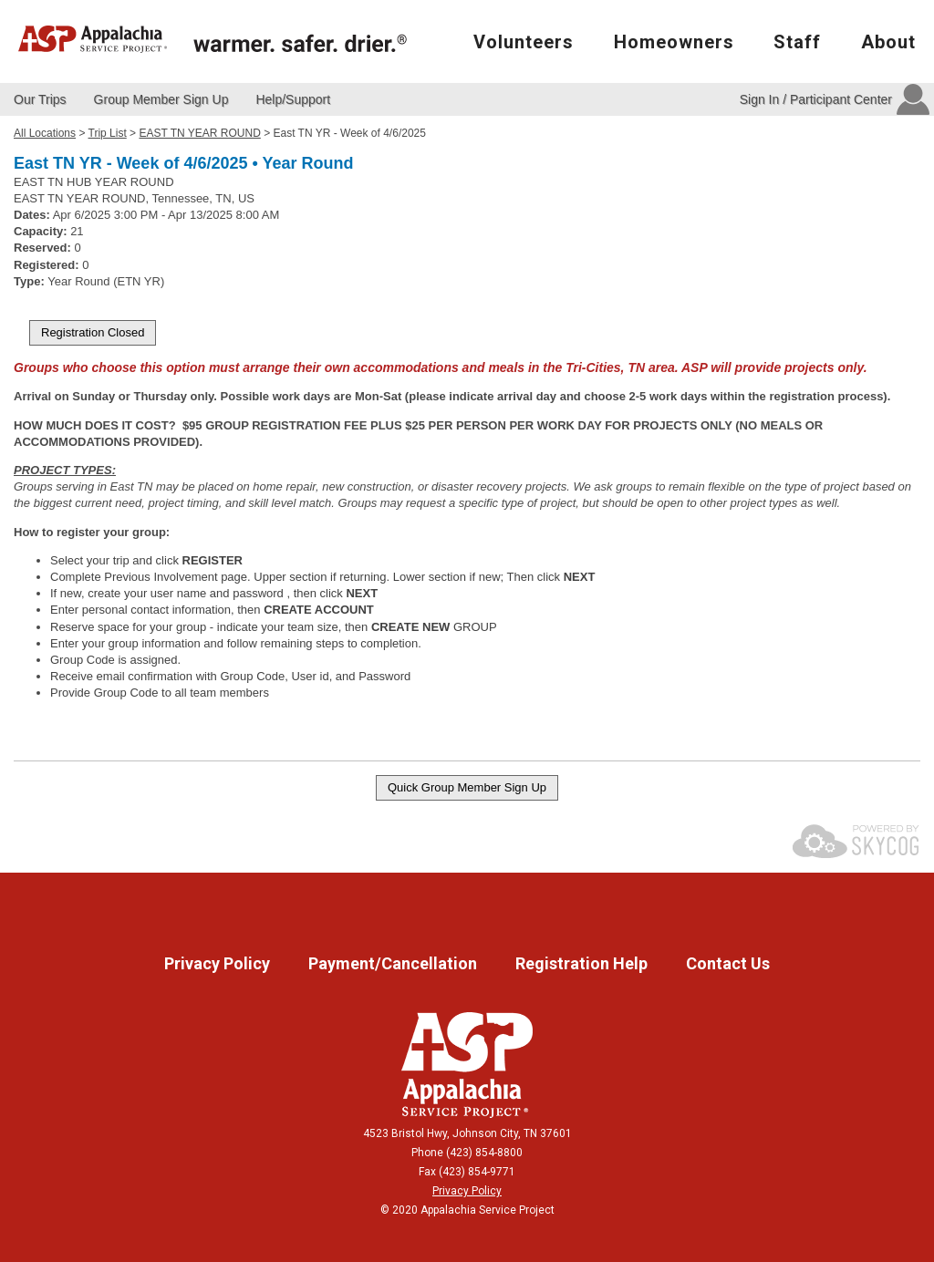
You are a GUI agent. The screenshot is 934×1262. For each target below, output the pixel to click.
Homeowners (674, 42)
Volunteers (523, 42)
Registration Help (583, 963)
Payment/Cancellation (394, 963)
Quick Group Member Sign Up (467, 787)
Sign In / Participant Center (816, 99)
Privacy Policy (219, 963)
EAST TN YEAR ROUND (199, 133)
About (888, 42)
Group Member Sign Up (161, 99)
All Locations (45, 133)
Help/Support (292, 99)
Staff (797, 42)
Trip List (107, 133)
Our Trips (40, 99)
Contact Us (728, 963)
